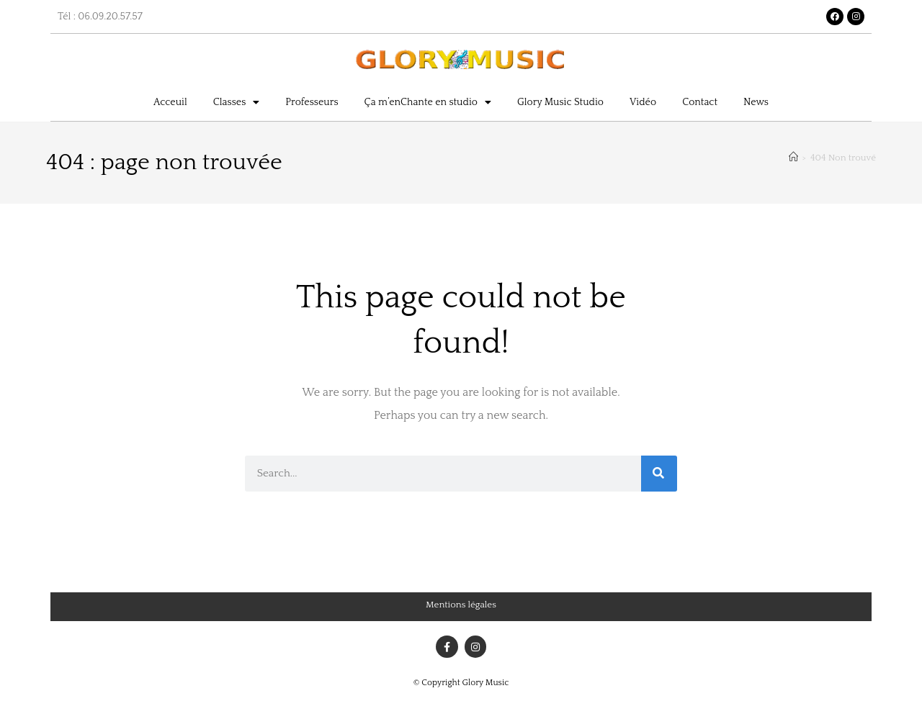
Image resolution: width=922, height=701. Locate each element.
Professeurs (311, 102)
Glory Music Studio (560, 102)
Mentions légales (461, 605)
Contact (699, 102)
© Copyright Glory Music (461, 682)
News (756, 102)
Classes (236, 102)
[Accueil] (793, 158)
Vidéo (643, 102)
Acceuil (170, 102)
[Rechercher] (659, 474)
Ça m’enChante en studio (427, 102)
